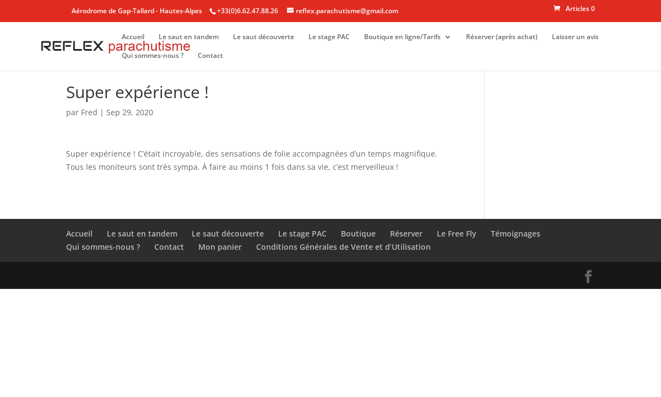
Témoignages (515, 233)
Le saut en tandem (189, 37)
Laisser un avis (575, 37)
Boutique (358, 233)
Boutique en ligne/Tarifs (402, 37)
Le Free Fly (456, 233)
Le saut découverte (263, 37)
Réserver (406, 233)
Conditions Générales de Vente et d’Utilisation (343, 247)
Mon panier (220, 247)
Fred (89, 112)
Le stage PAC (329, 37)
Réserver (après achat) (502, 37)
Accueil (133, 37)
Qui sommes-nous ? (152, 56)
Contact (210, 56)
